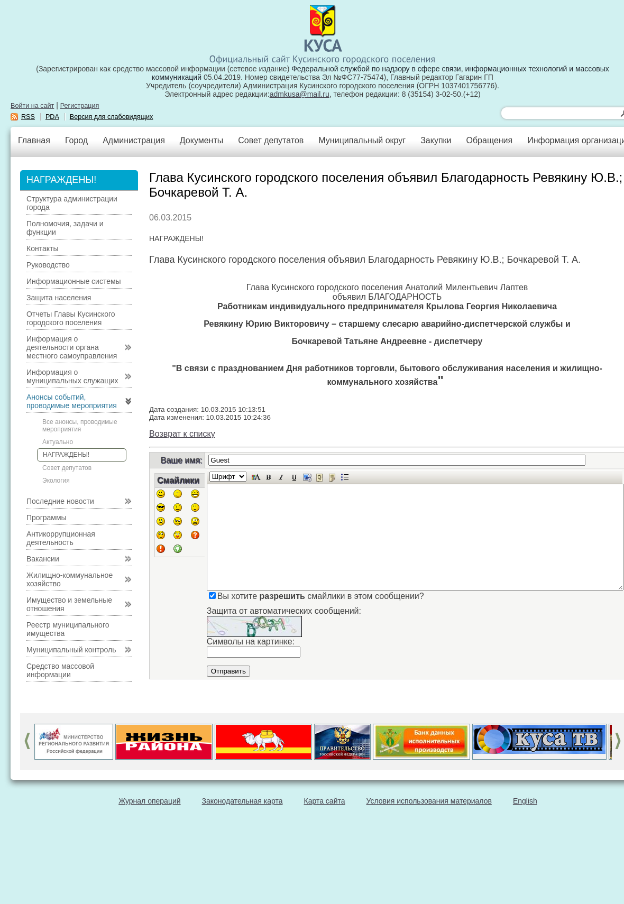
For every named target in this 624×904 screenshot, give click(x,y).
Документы (201, 140)
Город (76, 140)
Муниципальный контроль (71, 649)
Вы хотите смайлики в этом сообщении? (320, 596)
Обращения (489, 140)
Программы (46, 517)
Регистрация (79, 105)
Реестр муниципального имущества (67, 629)
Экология (56, 480)
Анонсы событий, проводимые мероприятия (71, 401)
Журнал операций (149, 801)
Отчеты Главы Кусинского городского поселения (70, 318)
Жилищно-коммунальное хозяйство (69, 579)
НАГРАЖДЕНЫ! (66, 454)
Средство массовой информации (60, 670)
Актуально (57, 442)
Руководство (48, 265)
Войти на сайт (32, 105)
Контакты (42, 248)
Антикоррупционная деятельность (60, 538)
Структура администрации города (71, 203)
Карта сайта (324, 801)
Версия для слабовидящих (111, 117)
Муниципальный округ (362, 140)
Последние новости (60, 501)
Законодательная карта (242, 801)
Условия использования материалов (429, 801)
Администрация (134, 140)
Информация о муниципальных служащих (72, 376)
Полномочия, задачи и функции (64, 227)
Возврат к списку (182, 433)
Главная (34, 140)
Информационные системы (73, 281)
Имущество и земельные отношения (69, 604)
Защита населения (58, 297)
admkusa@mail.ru (299, 94)
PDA (52, 117)
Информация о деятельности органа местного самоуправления (71, 347)
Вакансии (42, 559)
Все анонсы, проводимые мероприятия (79, 425)
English (525, 801)
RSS (28, 117)
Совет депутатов (271, 140)
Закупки (435, 140)
